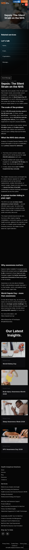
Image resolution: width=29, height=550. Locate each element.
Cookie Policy (14, 543)
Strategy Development (7, 494)
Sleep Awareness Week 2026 (14, 425)
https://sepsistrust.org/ (7, 316)
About (2, 470)
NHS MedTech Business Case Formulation (12, 525)
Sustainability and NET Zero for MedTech (12, 516)
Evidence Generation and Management (11, 518)
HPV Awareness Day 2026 (13, 453)
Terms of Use (23, 543)
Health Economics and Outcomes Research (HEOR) (14, 491)
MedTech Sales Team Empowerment (10, 523)
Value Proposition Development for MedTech (13, 506)
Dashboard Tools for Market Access (10, 520)
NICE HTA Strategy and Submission (10, 489)
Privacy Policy (6, 543)
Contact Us (24, 1)
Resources (4, 477)
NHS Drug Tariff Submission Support (10, 501)
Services (3, 472)
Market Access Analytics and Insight (10, 487)
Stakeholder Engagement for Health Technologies (14, 511)
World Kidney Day (9, 367)
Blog (2, 474)
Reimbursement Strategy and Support (10, 496)
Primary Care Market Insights (8, 508)
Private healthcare (6, 504)
